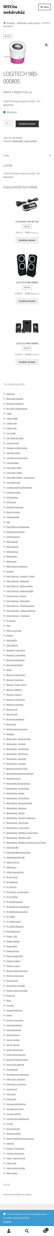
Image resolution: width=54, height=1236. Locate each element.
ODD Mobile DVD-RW (15, 857)
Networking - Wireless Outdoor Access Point (26, 842)
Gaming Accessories (15, 532)
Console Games (13, 453)
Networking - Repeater (16, 808)
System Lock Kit (13, 1114)
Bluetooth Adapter (14, 398)
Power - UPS (11, 936)
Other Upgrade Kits (15, 872)
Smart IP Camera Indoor (17, 1059)
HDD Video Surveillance (16, 566)
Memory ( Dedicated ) (15, 675)
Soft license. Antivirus (16, 1084)
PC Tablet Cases (13, 921)
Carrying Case (12, 443)
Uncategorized (13, 1128)
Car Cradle (11, 433)
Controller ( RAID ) (14, 472)
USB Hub (10, 1143)
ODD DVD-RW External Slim (18, 852)
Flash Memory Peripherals (18, 527)
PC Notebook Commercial (17, 906)
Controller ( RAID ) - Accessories (20, 477)
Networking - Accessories (17, 788)
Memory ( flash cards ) (16, 684)
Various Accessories (15, 1148)
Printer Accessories (15, 975)
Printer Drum (12, 980)
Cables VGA (11, 428)
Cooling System (13, 492)
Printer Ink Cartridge (15, 985)
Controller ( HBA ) (14, 468)
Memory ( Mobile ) (14, 689)
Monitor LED (11, 714)
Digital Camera (13, 512)
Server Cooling (12, 1040)
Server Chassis (13, 1035)
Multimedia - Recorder (16, 759)
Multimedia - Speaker (15, 763)
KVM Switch (11, 640)
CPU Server (11, 502)
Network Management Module (19, 773)
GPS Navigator (13, 537)
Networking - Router (15, 813)
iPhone (9, 635)
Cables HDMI (12, 418)
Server (9, 1015)
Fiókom (9, 1231)
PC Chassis (11, 887)
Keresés (27, 1231)
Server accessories (14, 1020)
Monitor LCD (11, 709)
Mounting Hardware (15, 719)
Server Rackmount (14, 1050)
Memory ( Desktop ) (15, 680)
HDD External (12, 551)
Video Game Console (15, 1168)
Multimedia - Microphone (17, 749)
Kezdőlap (11, 23)
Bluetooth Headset (14, 403)
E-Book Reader (12, 517)
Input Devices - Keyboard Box (19, 586)
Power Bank (11, 946)
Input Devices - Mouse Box (18, 601)
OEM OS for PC (12, 862)
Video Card (11, 1163)
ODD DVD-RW (12, 847)
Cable (9, 413)
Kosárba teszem (27, 123)
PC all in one (11, 877)
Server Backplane (14, 1025)
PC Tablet (10, 916)
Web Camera (12, 1173)
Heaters (10, 571)
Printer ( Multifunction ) (17, 971)
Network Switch (13, 778)
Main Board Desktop (15, 660)
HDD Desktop (12, 546)
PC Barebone (12, 882)
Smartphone (12, 1069)
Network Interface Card (16, 768)
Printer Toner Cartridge (16, 990)
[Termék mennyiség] (8, 123)
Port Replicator (13, 931)
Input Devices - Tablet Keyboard (20, 610)
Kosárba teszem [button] (27, 240)
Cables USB (11, 423)
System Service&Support (17, 1119)
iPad (8, 625)
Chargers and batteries (16, 448)
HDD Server (11, 561)
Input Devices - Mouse (16, 596)
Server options (13, 1045)
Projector (10, 995)
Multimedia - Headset (16, 744)
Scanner (10, 1005)
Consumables (12, 463)
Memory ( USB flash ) (15, 699)
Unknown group (13, 1133)
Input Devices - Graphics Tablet (20, 576)
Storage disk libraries (16, 1104)
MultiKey (10, 734)
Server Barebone (13, 1030)
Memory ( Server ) (14, 694)
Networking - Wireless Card (18, 837)
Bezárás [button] (7, 1221)
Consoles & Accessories (17, 458)
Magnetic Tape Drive (15, 650)
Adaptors (10, 394)
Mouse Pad (11, 724)
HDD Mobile (11, 556)
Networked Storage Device (18, 783)
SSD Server (11, 1099)
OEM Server (11, 867)
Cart (42, 1228)
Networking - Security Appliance (20, 818)
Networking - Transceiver (17, 828)
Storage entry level (14, 1109)
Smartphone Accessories (17, 1074)
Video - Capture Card (15, 1158)
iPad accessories (13, 630)
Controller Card (13, 482)
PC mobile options (14, 901)
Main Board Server (14, 665)
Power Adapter (13, 941)
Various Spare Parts (15, 1153)
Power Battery (12, 951)
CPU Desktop (12, 497)
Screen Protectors (14, 1010)
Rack (8, 1000)
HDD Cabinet (12, 541)
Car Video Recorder (14, 438)
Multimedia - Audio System (28, 23)
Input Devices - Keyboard (17, 581)
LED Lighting (12, 645)
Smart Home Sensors (15, 1054)
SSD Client (11, 1094)
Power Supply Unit (14, 956)
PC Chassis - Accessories (17, 892)
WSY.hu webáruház (14, 9)
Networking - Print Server (17, 798)
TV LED (9, 1124)
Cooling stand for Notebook (19, 487)
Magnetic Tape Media (15, 655)
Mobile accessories (14, 704)
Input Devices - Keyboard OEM (19, 591)
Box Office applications (17, 408)
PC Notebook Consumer (17, 911)
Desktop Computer (14, 507)
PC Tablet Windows (15, 926)
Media (9, 670)
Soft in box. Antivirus (15, 1079)
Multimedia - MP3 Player (17, 754)
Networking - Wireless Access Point (22, 832)
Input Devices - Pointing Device (20, 606)
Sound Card (11, 1089)
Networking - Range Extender (19, 803)
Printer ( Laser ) (13, 966)
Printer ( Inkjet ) (13, 961)
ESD (8, 522)
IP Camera (11, 620)
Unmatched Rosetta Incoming (20, 1138)
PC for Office (12, 897)
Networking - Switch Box (17, 823)
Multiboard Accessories (17, 729)
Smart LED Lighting (15, 1064)
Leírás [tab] (6, 155)
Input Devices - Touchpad (17, 615)
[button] (46, 45)
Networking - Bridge (15, 793)
